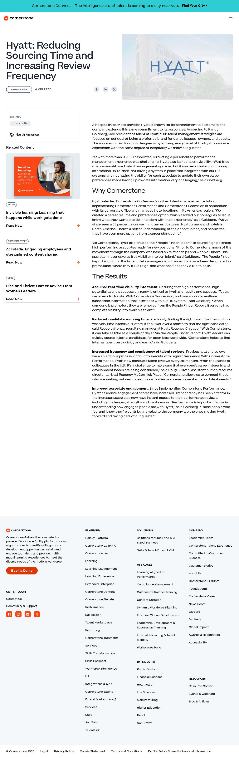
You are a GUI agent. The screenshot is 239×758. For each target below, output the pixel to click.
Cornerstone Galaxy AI (100, 546)
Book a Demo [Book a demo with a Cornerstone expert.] (22, 570)
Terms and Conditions (126, 751)
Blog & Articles (199, 702)
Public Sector (146, 669)
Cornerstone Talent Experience (210, 546)
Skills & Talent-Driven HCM (155, 550)
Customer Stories (201, 566)
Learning (91, 561)
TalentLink (92, 730)
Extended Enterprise (99, 584)
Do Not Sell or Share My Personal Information (179, 751)
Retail (141, 715)
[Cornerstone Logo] (18, 18)
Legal (44, 751)
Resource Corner (200, 686)
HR (87, 676)
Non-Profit (144, 723)
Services (91, 646)
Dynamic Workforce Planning (157, 608)
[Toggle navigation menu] (229, 18)
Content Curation (149, 600)
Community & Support (21, 606)
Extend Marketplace (101, 699)
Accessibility (198, 643)
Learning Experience (99, 576)
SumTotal (91, 723)
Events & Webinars (202, 694)
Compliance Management (155, 585)
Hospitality (20, 123)
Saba (88, 715)
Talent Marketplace (98, 623)
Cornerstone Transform (101, 638)
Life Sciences (146, 692)
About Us (195, 573)
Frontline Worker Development (158, 615)
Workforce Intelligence (101, 669)
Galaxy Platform (96, 538)
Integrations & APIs (98, 684)
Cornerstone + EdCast (204, 581)
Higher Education (149, 708)
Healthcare (145, 685)
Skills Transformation (100, 653)
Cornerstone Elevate (99, 600)
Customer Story (19, 89)
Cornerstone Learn (98, 553)
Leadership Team (201, 538)
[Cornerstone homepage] (43, 530)
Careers (194, 612)
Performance (94, 607)
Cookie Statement (92, 751)
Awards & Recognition (204, 635)
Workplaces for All (149, 648)
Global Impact (199, 627)
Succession (93, 615)
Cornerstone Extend (99, 692)
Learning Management (101, 569)
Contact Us (14, 599)
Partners (195, 620)
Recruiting (92, 630)
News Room (197, 604)
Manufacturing (147, 700)
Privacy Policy (64, 751)
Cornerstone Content (100, 592)
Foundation (198, 589)
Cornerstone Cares (202, 596)
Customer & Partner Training (157, 592)
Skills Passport (95, 661)
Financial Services (149, 677)
